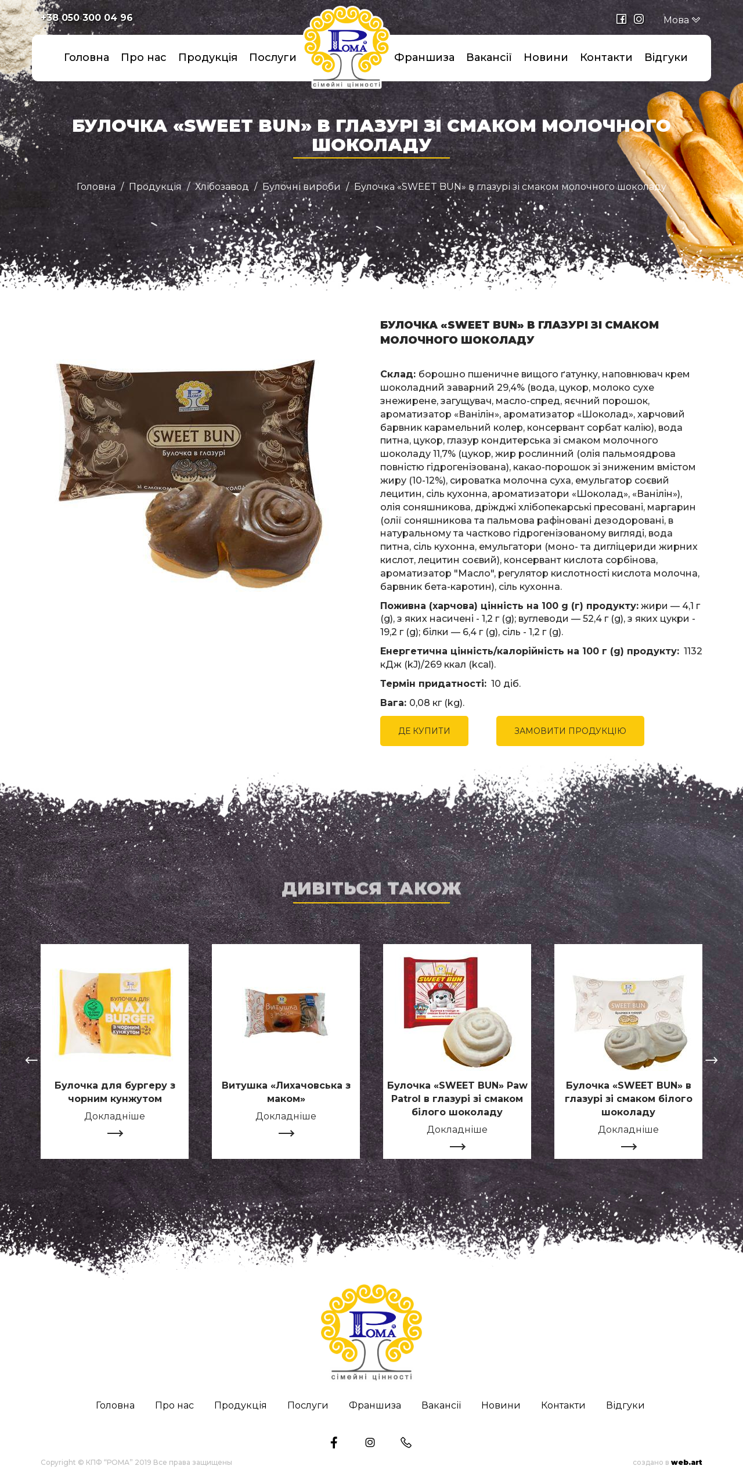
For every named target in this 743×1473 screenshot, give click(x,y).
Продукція (207, 57)
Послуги (273, 57)
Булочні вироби (301, 187)
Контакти (606, 57)
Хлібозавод (222, 187)
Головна (86, 57)
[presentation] (31, 1062)
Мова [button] (682, 20)
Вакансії (489, 57)
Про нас (144, 57)
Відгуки (666, 57)
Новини (546, 57)
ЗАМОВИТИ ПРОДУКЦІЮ (570, 731)
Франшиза (424, 57)
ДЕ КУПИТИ (424, 731)
